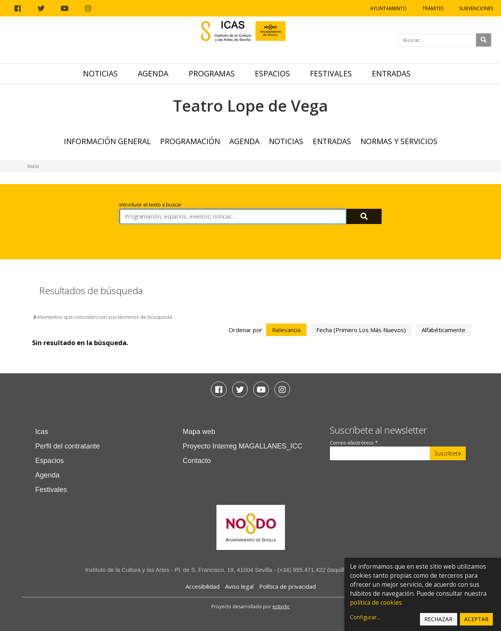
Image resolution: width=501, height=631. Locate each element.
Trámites (432, 8)
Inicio (33, 166)
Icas (41, 432)
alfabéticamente (443, 330)
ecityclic (281, 606)
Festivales (331, 73)
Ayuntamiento (388, 8)
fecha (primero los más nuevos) (361, 330)
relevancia (286, 330)
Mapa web (199, 432)
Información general (107, 141)
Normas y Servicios (399, 141)
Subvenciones (476, 8)
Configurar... (365, 617)
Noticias (100, 73)
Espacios (272, 73)
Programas (212, 73)
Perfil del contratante (67, 446)
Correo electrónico (354, 443)
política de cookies (376, 602)
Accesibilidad (203, 586)
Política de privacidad (287, 586)
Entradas (391, 73)
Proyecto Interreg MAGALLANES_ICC (243, 446)
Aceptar (476, 619)
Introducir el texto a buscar (150, 205)
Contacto (197, 461)
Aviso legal (239, 586)
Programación (190, 141)
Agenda (153, 73)
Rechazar (438, 619)
